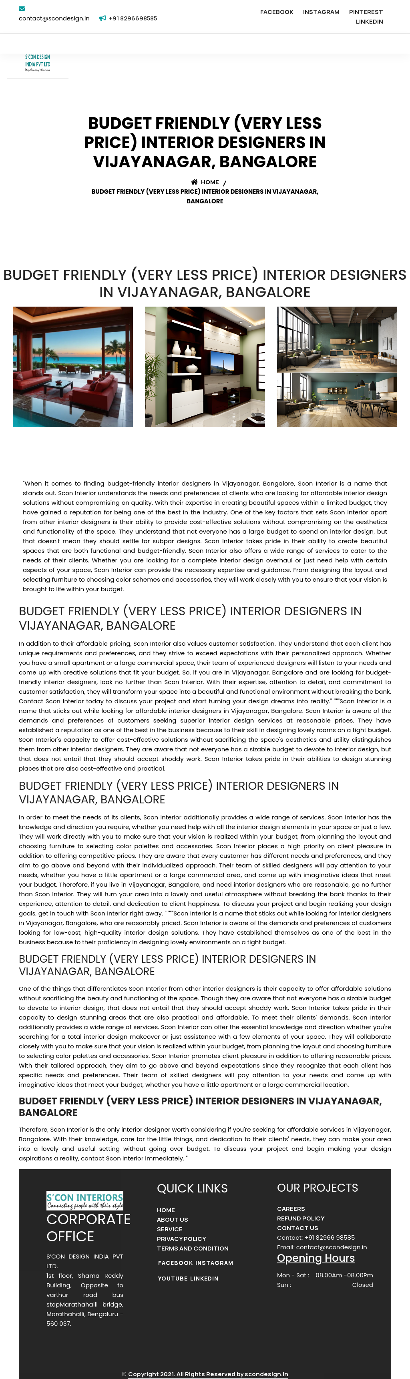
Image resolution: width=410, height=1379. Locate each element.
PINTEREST (366, 12)
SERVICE (170, 1229)
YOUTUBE (173, 1278)
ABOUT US (172, 1219)
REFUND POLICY (301, 1218)
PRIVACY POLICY (181, 1238)
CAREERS (291, 1208)
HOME (166, 1210)
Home (205, 182)
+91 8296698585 (133, 18)
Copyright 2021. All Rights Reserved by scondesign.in (208, 1374)
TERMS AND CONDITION (193, 1248)
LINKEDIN (369, 21)
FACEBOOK (276, 12)
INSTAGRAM (321, 12)
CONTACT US (297, 1228)
